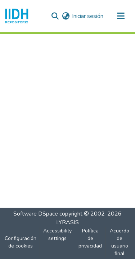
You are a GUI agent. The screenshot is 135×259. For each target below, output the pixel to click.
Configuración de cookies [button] (20, 242)
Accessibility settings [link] (57, 234)
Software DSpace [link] (35, 214)
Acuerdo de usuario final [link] (119, 242)
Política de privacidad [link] (90, 238)
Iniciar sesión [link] (87, 16)
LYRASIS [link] (67, 222)
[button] (16, 16)
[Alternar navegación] (121, 16)
